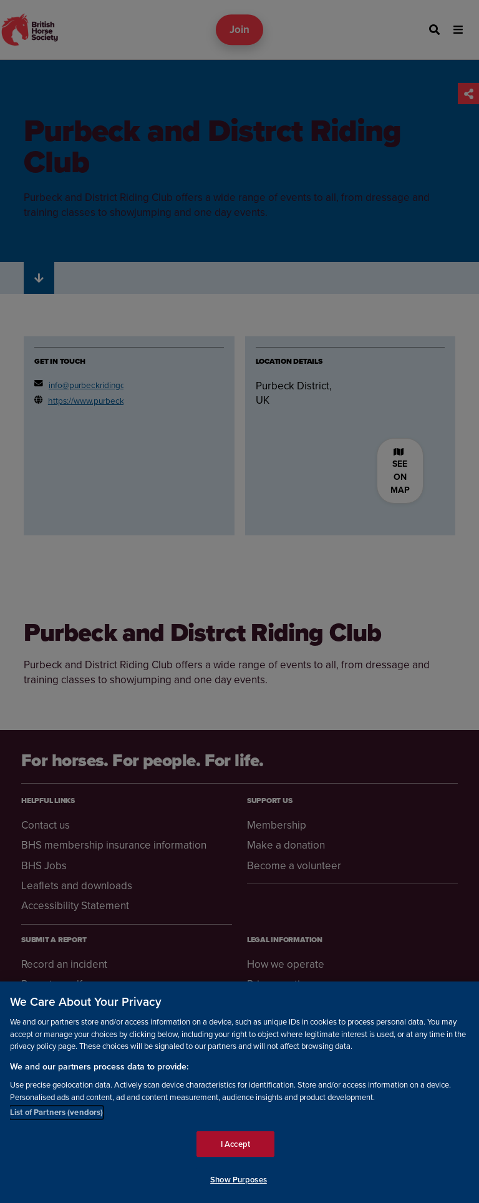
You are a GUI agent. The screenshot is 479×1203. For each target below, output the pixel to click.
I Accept (235, 1144)
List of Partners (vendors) (56, 1112)
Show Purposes (238, 1180)
